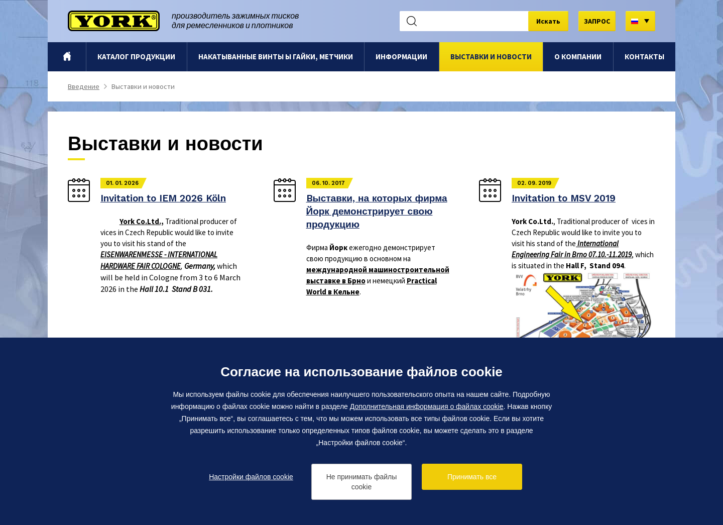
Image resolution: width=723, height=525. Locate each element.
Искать (548, 21)
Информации (401, 56)
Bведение (67, 56)
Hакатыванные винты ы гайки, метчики (275, 56)
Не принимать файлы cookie (361, 482)
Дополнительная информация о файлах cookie (427, 406)
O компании (577, 56)
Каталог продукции (136, 56)
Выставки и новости (491, 56)
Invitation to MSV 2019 (564, 198)
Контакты (644, 56)
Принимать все (472, 477)
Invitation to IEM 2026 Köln (163, 198)
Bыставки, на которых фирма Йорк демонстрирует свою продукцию (376, 211)
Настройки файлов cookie (251, 477)
